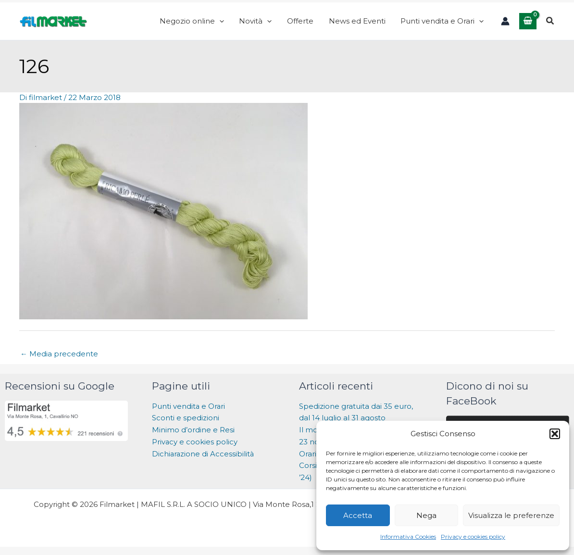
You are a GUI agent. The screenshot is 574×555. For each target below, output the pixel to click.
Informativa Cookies (408, 536)
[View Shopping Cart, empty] (528, 24)
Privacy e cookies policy (473, 536)
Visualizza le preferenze (511, 515)
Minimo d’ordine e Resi (193, 435)
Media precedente (59, 359)
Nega (426, 515)
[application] (244, 24)
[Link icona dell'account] (505, 24)
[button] (555, 434)
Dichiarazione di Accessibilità (204, 459)
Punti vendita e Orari (189, 411)
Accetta (357, 515)
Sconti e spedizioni (185, 423)
